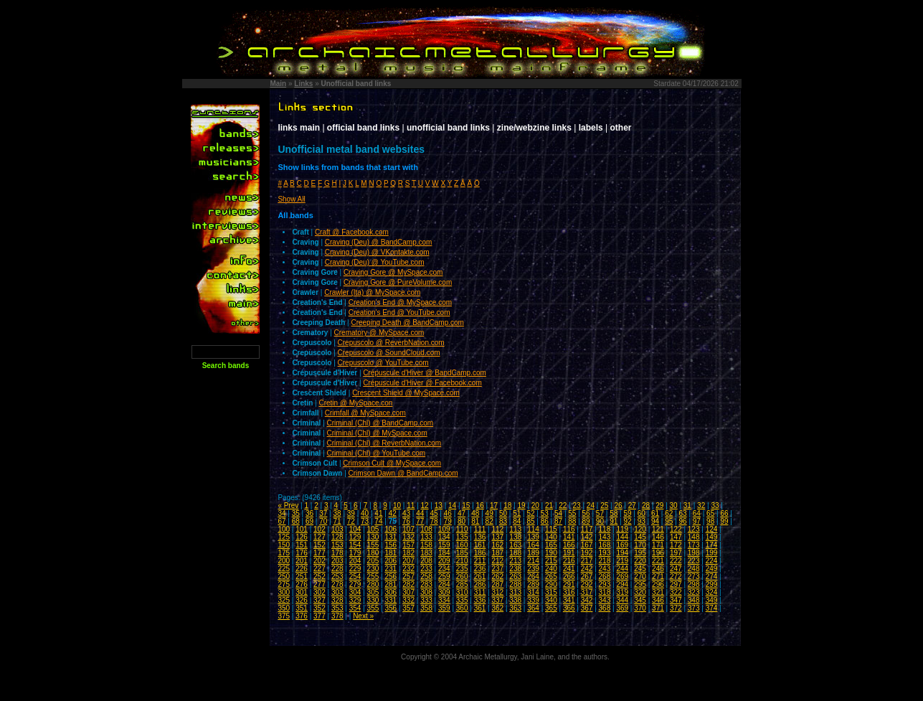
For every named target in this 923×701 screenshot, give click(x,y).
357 (408, 608)
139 (533, 537)
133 (426, 537)
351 (301, 608)
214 (533, 561)
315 (551, 592)
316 (569, 592)
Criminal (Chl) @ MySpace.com (377, 433)
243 (605, 569)
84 (517, 521)
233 (426, 569)
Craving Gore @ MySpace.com (393, 272)
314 (533, 592)
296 (658, 584)
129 (355, 537)
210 (462, 561)
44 (420, 513)
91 (613, 521)
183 (426, 553)
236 (480, 569)
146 (658, 537)
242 (587, 569)
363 (515, 608)
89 (586, 521)
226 (301, 569)
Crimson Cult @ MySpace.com (392, 463)
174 (712, 545)
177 (319, 553)
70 (323, 521)
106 (390, 529)
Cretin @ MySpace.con (355, 403)
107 (408, 529)
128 (337, 537)
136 (480, 537)
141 (569, 537)
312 (498, 592)
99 (724, 521)
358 (426, 608)
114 (533, 529)
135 (462, 537)
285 (462, 584)
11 (411, 505)
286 (480, 584)
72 (351, 521)
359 (444, 608)
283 (426, 584)
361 (480, 608)
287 (498, 584)
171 (658, 545)
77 (420, 521)
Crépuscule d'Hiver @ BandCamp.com (424, 373)
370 (640, 608)
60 (641, 513)
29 (659, 505)
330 (373, 600)
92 (627, 521)
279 (355, 584)
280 (373, 584)
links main (299, 128)
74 (378, 521)
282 (408, 584)
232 (408, 569)
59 (627, 513)
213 (515, 561)
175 (284, 553)
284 (444, 584)
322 (676, 592)
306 (390, 592)
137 (498, 537)
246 (658, 569)
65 (710, 513)
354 (355, 608)
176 (301, 553)
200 (284, 561)
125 (284, 537)
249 (712, 569)
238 (515, 569)
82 (489, 521)
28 (646, 505)
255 (373, 576)
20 (535, 505)
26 (618, 505)
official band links (363, 128)
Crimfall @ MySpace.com (365, 413)
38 (337, 513)
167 (587, 545)
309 (444, 592)
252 (319, 576)
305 (373, 592)
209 (444, 561)
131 (390, 537)
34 (281, 513)
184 (444, 553)
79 (448, 521)
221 (658, 561)
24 (591, 505)
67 (281, 521)
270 (640, 576)
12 (424, 505)
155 (373, 545)
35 (296, 513)
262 (498, 576)
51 (517, 513)
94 (655, 521)
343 (605, 600)
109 (444, 529)
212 (498, 561)
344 (622, 600)
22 (563, 505)
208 (426, 561)
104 (355, 529)
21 (549, 505)
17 (494, 505)
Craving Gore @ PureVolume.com (398, 282)
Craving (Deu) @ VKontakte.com (377, 252)
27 (632, 505)
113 (515, 529)
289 (533, 584)
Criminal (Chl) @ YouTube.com (376, 453)
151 (301, 545)
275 (284, 584)
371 (658, 608)
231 (390, 569)
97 (697, 521)
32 (701, 505)
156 (390, 545)
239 (533, 569)
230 (373, 569)
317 (587, 592)
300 (284, 592)
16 (480, 505)
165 (551, 545)
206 (390, 561)
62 (669, 513)
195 (640, 553)
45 (433, 513)
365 (551, 608)
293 (605, 584)
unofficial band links (448, 128)
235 (462, 569)
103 (337, 529)
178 (337, 553)
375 (284, 616)
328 (337, 600)
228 (337, 569)
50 (503, 513)
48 (475, 513)
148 (694, 537)
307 (408, 592)
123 (694, 529)
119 (622, 529)
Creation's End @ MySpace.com (400, 302)
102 (319, 529)
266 (569, 576)
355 (373, 608)
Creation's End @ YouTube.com (399, 312)
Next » (363, 616)
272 (676, 576)
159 (444, 545)
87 (558, 521)
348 (694, 600)
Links (303, 84)
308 (426, 592)
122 (676, 529)
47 (461, 513)
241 (569, 569)
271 (658, 576)
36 (309, 513)
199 (712, 553)
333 (426, 600)
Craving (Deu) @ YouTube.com (375, 262)
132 (408, 537)
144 (622, 537)
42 (393, 513)
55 (572, 513)
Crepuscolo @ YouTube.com (383, 363)
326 (301, 600)
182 (408, 553)
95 (669, 521)
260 (462, 576)
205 (373, 561)
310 (462, 592)
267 (587, 576)
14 (452, 505)
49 (489, 513)
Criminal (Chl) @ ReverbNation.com (384, 443)
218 (605, 561)
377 (319, 616)
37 (323, 513)
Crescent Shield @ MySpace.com (406, 393)
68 (296, 521)
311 (480, 592)
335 (462, 600)
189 (533, 553)
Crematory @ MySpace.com (379, 333)
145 (640, 537)
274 (712, 576)
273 (694, 576)
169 (622, 545)
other (620, 128)
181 (390, 553)
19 (521, 505)
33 (715, 505)
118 (605, 529)
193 (605, 553)
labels (591, 128)
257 (408, 576)
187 (498, 553)
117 (587, 529)
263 (515, 576)
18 (507, 505)
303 (337, 592)
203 (337, 561)
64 (697, 513)
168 (605, 545)
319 (622, 592)
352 (319, 608)
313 (515, 592)
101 (301, 529)
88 (572, 521)
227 (319, 569)
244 (622, 569)
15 (466, 505)
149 (712, 537)
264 (533, 576)
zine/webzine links (534, 128)
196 (658, 553)
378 (337, 616)
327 (319, 600)
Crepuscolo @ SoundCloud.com (389, 353)
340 (551, 600)
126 (301, 537)
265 (551, 576)
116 (569, 529)
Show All (291, 199)
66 (724, 513)
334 (444, 600)
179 (355, 553)
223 (694, 561)
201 (301, 561)
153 (337, 545)
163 (515, 545)
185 (462, 553)
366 (569, 608)
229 (355, 569)
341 (569, 600)
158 (426, 545)
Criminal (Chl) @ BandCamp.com (380, 423)
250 (284, 576)
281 (390, 584)
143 (605, 537)
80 (461, 521)
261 (480, 576)
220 (640, 561)
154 (355, 545)
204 (355, 561)
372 (676, 608)
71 (337, 521)
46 (448, 513)
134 (444, 537)
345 (640, 600)
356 (390, 608)
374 (712, 608)
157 (408, 545)
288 (515, 584)
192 (587, 553)
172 (676, 545)
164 (533, 545)
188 (515, 553)
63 (683, 513)
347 (676, 600)
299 (712, 584)
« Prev (288, 505)
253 (337, 576)
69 (309, 521)
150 (284, 545)
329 (355, 600)
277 (319, 584)
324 (712, 592)
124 (712, 529)
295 (640, 584)
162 (498, 545)
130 (373, 537)
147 (676, 537)
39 (351, 513)
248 (694, 569)
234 (444, 569)
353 (337, 608)
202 (319, 561)
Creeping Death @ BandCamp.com (407, 322)
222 (676, 561)
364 (533, 608)
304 (355, 592)
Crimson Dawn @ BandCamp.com (403, 473)
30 (674, 505)
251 (301, 576)
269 (622, 576)
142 (587, 537)
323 (694, 592)
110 (462, 529)
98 (710, 521)
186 (480, 553)
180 (373, 553)
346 (658, 600)
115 (551, 529)
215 (551, 561)
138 (515, 537)
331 (390, 600)
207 (408, 561)
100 (284, 529)
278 (337, 584)
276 (301, 584)
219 (622, 561)
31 (687, 505)
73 (365, 521)
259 (444, 576)
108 (426, 529)
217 (587, 561)
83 (503, 521)
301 (301, 592)
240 (551, 569)
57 (600, 513)
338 (515, 600)
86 (545, 521)
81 (475, 521)
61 (655, 513)
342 (587, 600)
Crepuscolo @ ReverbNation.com (391, 343)
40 (365, 513)
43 (406, 513)
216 (569, 561)
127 (319, 537)
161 (480, 545)
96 (683, 521)
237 (498, 569)
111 (480, 529)
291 (569, 584)
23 (577, 505)
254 (355, 576)
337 (498, 600)
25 (604, 505)
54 (558, 513)
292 (587, 584)
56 (586, 513)
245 (640, 569)
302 (319, 592)
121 (658, 529)
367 (587, 608)
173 (694, 545)
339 (533, 600)
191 (569, 553)
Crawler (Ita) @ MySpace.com (372, 292)
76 (406, 521)
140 (551, 537)
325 (284, 600)
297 (676, 584)
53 (545, 513)
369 (622, 608)
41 (378, 513)
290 (551, 584)
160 (462, 545)
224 (712, 561)
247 (676, 569)
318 (605, 592)
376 (301, 616)
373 (694, 608)
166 (569, 545)
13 (438, 505)
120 (640, 529)
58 (613, 513)
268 (605, 576)
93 (641, 521)
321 (658, 592)
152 (319, 545)
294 (622, 584)
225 (284, 569)
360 (462, 608)
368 (605, 608)
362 (498, 608)
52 (530, 513)
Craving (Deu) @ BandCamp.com (378, 242)
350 (284, 608)
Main (278, 84)
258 (426, 576)
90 (600, 521)
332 (408, 600)
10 (397, 505)
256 (390, 576)
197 (676, 553)
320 (640, 592)
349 (712, 600)
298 (694, 584)
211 (480, 561)
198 (694, 553)
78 (433, 521)
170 (640, 545)
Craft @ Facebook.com (352, 232)
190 (551, 553)
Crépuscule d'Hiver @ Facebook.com (422, 383)
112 (498, 529)
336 (480, 600)
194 (622, 553)
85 (530, 521)
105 (373, 529)
